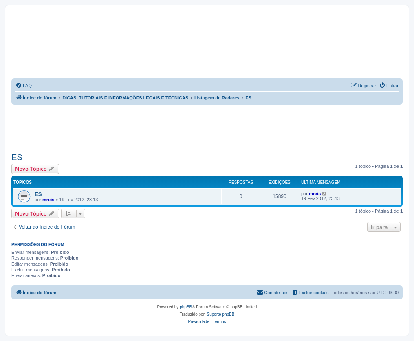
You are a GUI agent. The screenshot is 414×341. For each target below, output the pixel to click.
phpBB (186, 307)
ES (16, 157)
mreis (48, 199)
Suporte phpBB (221, 314)
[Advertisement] (207, 127)
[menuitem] (23, 85)
